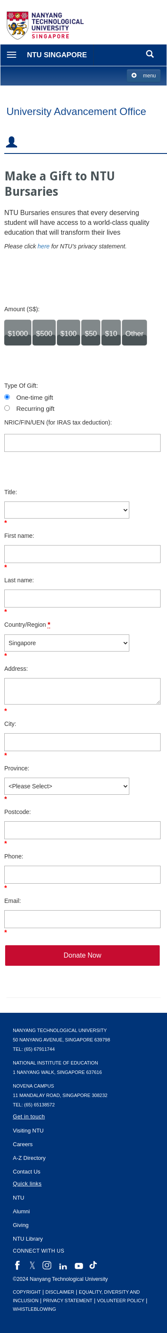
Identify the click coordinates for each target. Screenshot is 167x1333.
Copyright (27, 1292)
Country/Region (27, 624)
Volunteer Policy (120, 1300)
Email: (12, 900)
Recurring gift (35, 408)
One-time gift (34, 397)
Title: (10, 492)
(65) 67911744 (39, 1049)
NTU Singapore (57, 55)
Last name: (19, 580)
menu (143, 75)
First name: (19, 535)
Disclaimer (59, 1292)
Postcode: (17, 811)
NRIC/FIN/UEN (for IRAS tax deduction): (58, 422)
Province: (16, 768)
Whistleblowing (34, 1309)
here (44, 246)
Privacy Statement (67, 1300)
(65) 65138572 (39, 1104)
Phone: (13, 856)
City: (10, 723)
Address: (16, 668)
